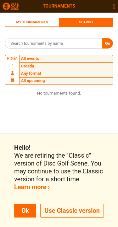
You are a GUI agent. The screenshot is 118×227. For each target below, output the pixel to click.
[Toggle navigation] (114, 6)
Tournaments (59, 6)
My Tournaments (32, 22)
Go (107, 43)
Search (86, 22)
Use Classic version (72, 210)
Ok (25, 210)
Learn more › (32, 187)
